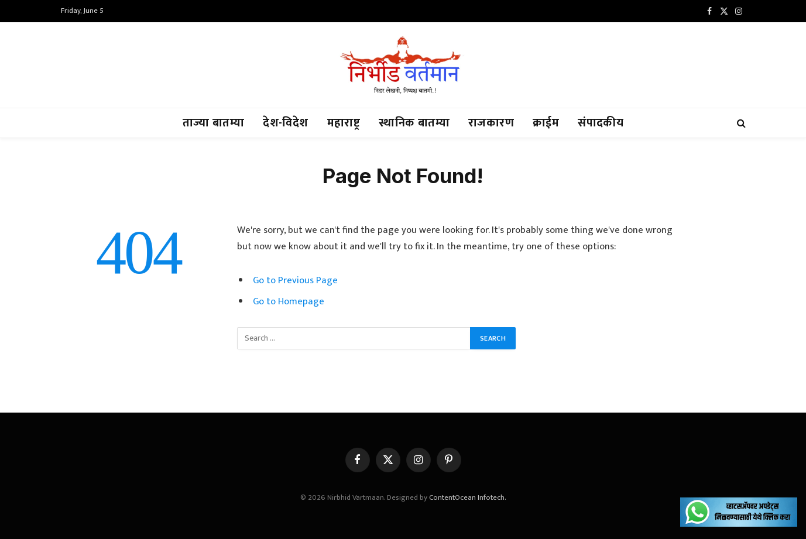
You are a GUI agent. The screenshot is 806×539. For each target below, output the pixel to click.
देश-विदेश (285, 123)
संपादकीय (600, 123)
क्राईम (546, 123)
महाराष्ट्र (344, 123)
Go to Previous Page (295, 280)
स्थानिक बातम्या (414, 123)
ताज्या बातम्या (213, 123)
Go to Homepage (288, 301)
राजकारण (491, 123)
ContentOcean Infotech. (467, 497)
